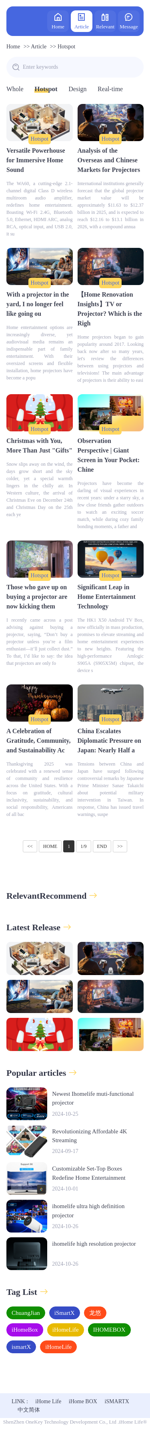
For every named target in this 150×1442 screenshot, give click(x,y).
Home (58, 21)
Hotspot (66, 47)
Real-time (110, 89)
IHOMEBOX (109, 1329)
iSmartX (64, 1313)
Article (81, 21)
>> (120, 846)
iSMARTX (116, 1401)
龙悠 (95, 1313)
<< (30, 846)
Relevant (105, 21)
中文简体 (29, 1410)
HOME (50, 846)
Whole (15, 89)
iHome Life (48, 1401)
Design (77, 89)
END (102, 846)
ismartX (21, 1347)
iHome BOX (83, 1401)
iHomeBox (25, 1329)
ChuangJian (26, 1313)
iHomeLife (65, 1329)
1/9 (83, 846)
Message (129, 21)
